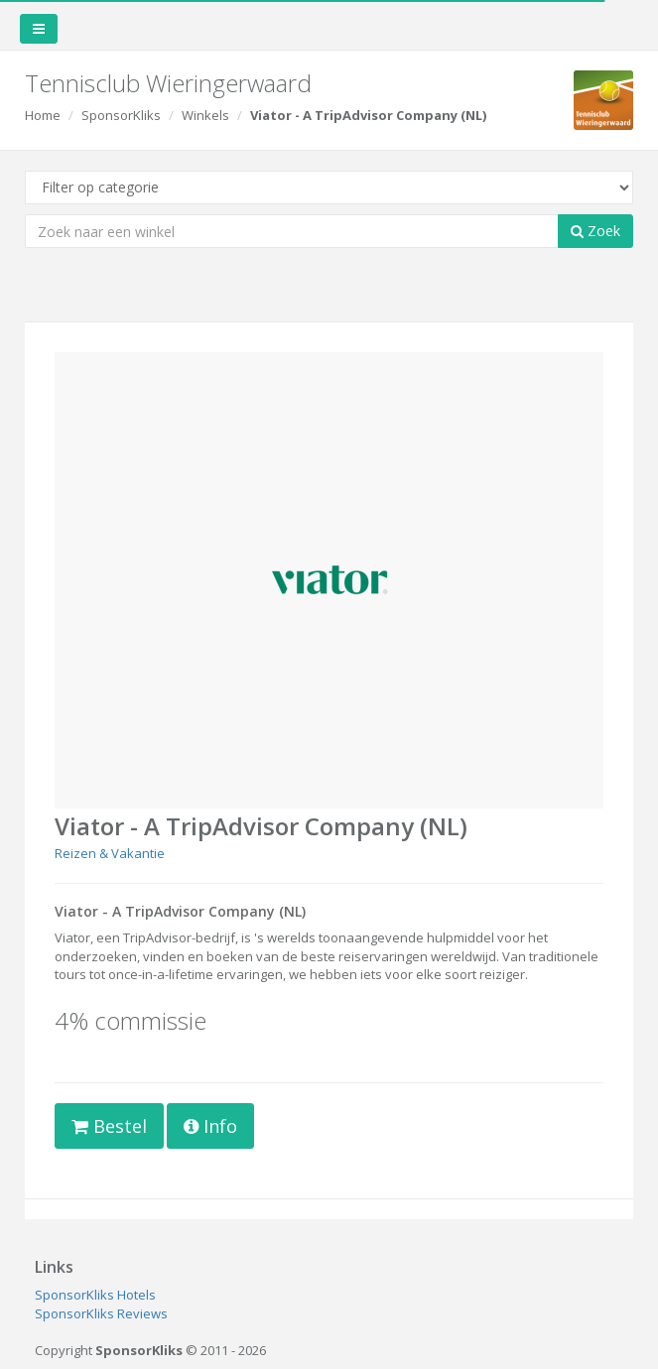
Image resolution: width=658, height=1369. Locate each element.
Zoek (595, 230)
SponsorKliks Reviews (101, 1313)
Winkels (205, 115)
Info (210, 1126)
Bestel (109, 1126)
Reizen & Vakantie (110, 853)
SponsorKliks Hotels (95, 1295)
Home (43, 115)
